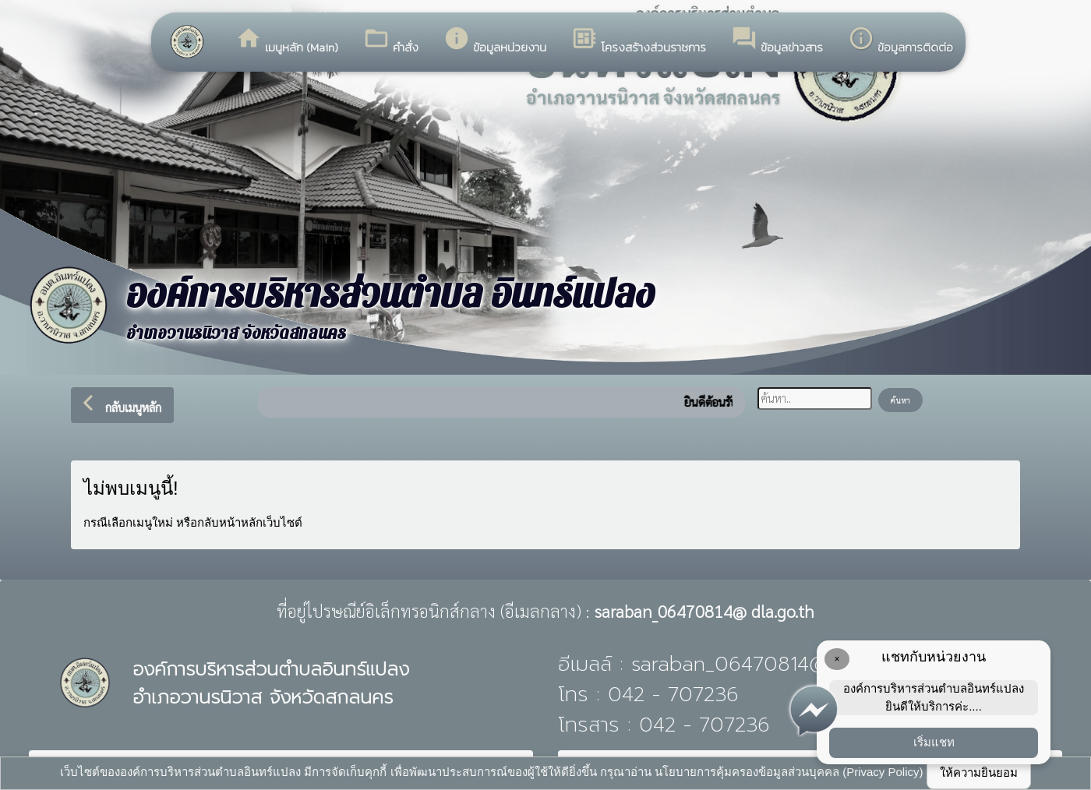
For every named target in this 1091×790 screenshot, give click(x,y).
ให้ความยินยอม (979, 772)
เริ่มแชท (934, 742)
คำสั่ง (390, 40)
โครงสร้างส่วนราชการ (638, 40)
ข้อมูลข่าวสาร (777, 40)
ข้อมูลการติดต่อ (900, 40)
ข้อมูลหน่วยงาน (494, 40)
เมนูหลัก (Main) (286, 40)
